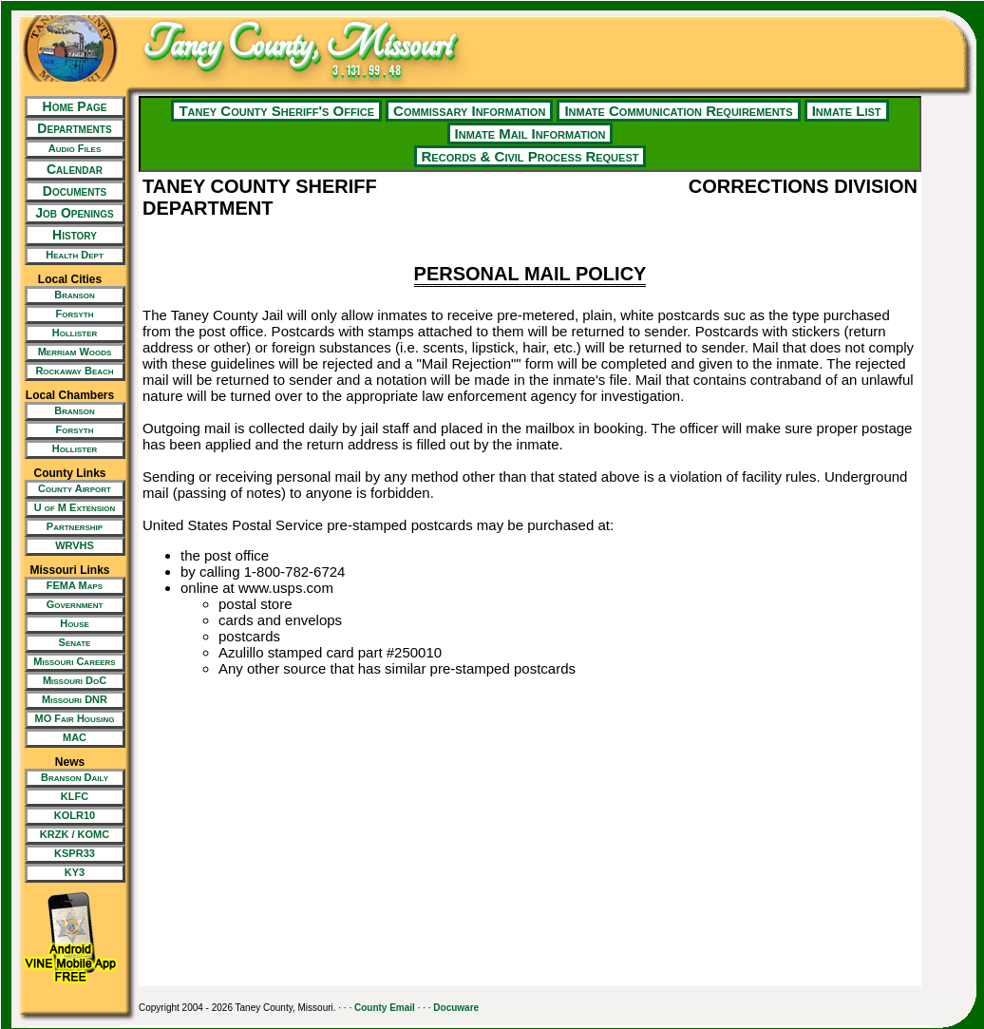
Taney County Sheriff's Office (276, 111)
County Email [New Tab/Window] (384, 1007)
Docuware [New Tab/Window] (456, 1007)
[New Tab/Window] (70, 149)
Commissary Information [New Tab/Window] (469, 111)
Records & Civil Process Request (530, 156)
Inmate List (846, 111)
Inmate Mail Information (530, 133)
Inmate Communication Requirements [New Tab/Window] (678, 111)
